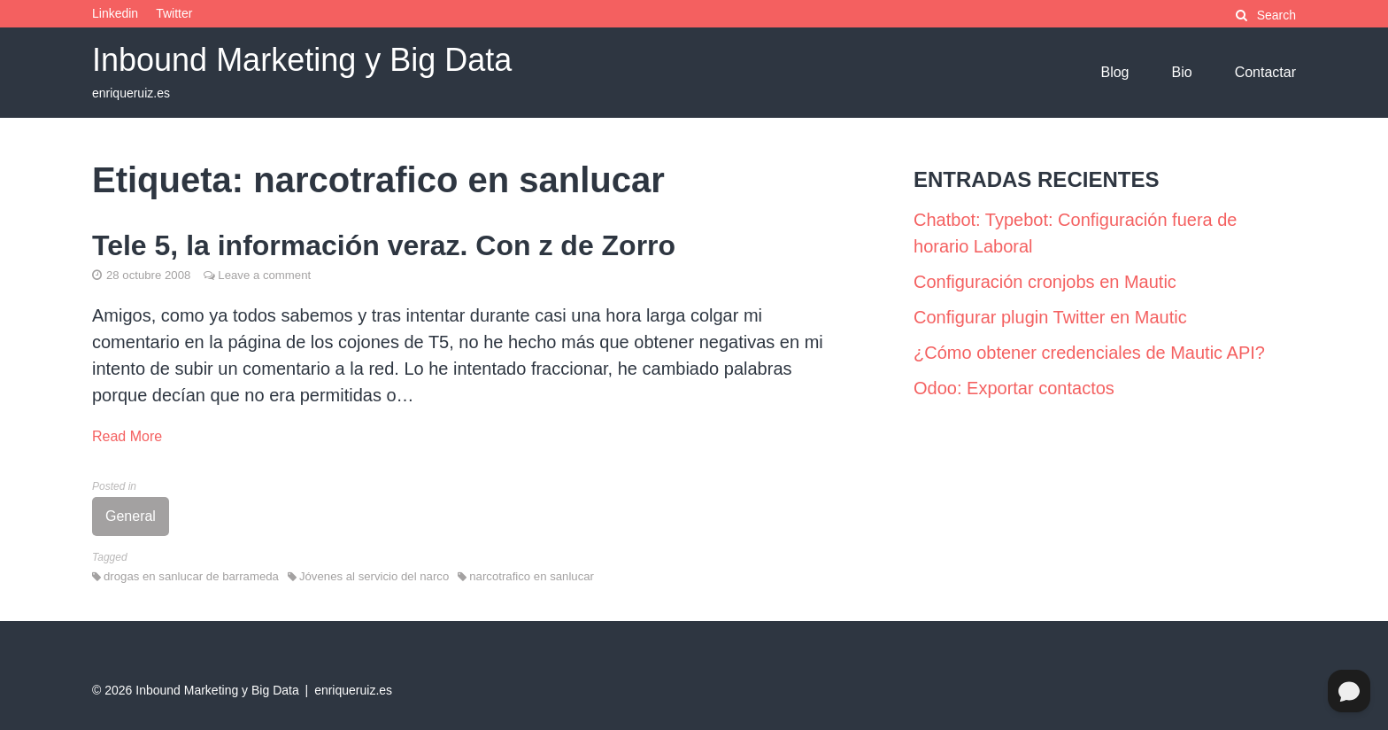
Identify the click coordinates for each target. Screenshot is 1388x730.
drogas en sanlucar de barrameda (191, 576)
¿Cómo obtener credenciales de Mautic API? (1089, 352)
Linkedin (115, 13)
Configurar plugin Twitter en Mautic (1050, 317)
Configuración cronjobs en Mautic (1045, 281)
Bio (1182, 72)
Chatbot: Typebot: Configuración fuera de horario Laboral (1075, 233)
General (130, 516)
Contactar (1265, 72)
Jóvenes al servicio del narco (374, 576)
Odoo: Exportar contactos (1014, 388)
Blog (1114, 72)
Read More (127, 436)
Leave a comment (264, 275)
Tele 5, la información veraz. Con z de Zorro (383, 245)
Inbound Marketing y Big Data (302, 60)
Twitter (174, 13)
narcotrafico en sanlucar (531, 576)
